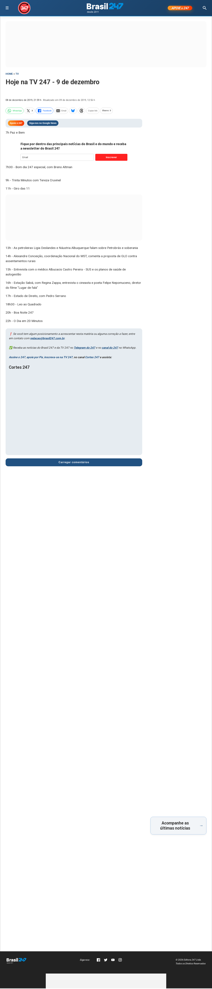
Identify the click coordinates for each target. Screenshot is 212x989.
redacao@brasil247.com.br (47, 339)
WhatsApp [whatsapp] (14, 111)
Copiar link (92, 111)
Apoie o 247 (16, 124)
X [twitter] (29, 111)
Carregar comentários (74, 463)
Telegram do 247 (84, 348)
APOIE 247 (180, 8)
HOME (9, 74)
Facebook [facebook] (45, 111)
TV (17, 74)
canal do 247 (110, 348)
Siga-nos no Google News (42, 124)
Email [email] (61, 111)
